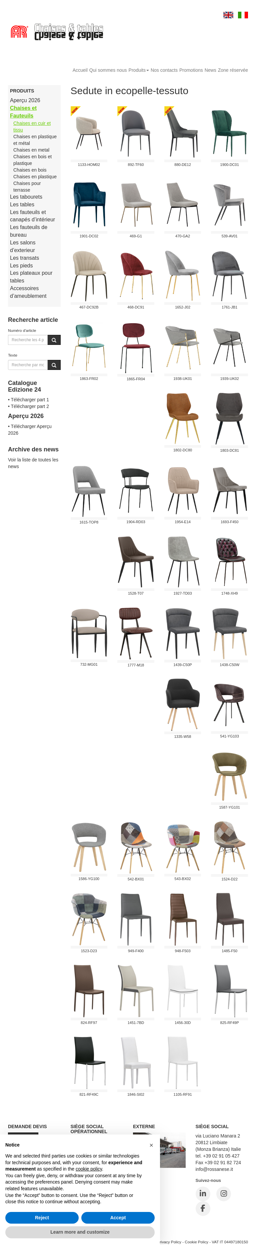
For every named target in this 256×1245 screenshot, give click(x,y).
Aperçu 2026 (25, 100)
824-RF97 (89, 1023)
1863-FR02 (89, 379)
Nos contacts (164, 70)
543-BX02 (183, 879)
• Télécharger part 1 (28, 399)
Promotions (191, 70)
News (210, 70)
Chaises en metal (31, 150)
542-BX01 (136, 879)
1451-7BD (136, 1023)
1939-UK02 (229, 379)
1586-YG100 (89, 879)
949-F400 (136, 951)
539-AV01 (230, 236)
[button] (151, 1145)
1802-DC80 (182, 450)
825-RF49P (229, 1023)
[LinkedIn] (203, 1194)
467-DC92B (88, 307)
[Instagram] (223, 1194)
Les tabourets (26, 197)
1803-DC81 (229, 450)
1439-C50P (182, 665)
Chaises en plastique (35, 176)
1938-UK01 (182, 379)
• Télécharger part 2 (28, 406)
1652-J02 (182, 307)
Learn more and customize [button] (79, 1232)
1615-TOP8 (88, 522)
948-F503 (183, 951)
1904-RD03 (135, 522)
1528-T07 (136, 593)
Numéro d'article (22, 330)
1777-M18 (136, 665)
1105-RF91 (183, 1094)
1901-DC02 (89, 236)
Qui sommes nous (108, 70)
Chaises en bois (30, 170)
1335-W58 (182, 737)
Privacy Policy (169, 1242)
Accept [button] (118, 1217)
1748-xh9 (229, 593)
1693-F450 (229, 522)
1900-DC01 (229, 165)
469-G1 (136, 236)
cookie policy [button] (89, 1169)
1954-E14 (183, 522)
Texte (12, 355)
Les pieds (21, 265)
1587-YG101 (229, 807)
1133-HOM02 (89, 165)
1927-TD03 (183, 593)
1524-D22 (230, 879)
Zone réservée (233, 70)
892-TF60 (136, 165)
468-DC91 (135, 307)
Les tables (22, 204)
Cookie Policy (196, 1242)
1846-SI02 (135, 1094)
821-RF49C (88, 1094)
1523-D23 (89, 951)
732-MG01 (89, 664)
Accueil (80, 70)
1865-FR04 (136, 379)
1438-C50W (229, 665)
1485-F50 (229, 951)
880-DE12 (182, 165)
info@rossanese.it (214, 1169)
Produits (139, 70)
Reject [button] (42, 1217)
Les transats (24, 258)
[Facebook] (203, 1208)
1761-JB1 (229, 307)
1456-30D (183, 1023)
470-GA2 (182, 236)
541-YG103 (229, 736)
